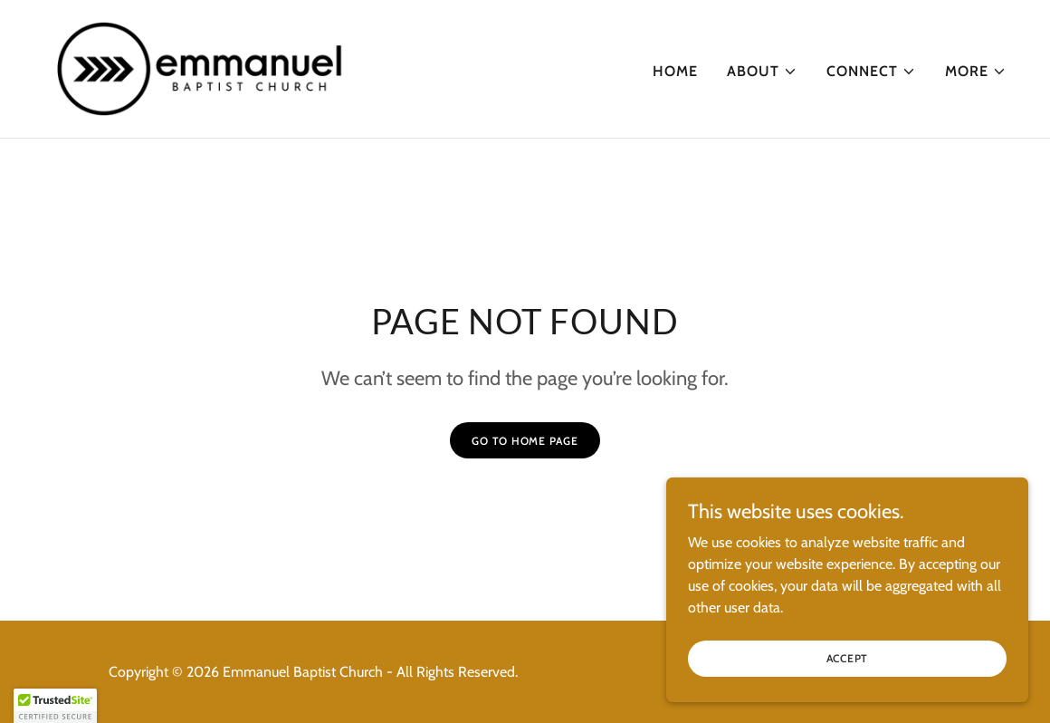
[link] (200, 67)
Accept (847, 671)
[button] (762, 71)
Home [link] (675, 71)
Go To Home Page (525, 441)
